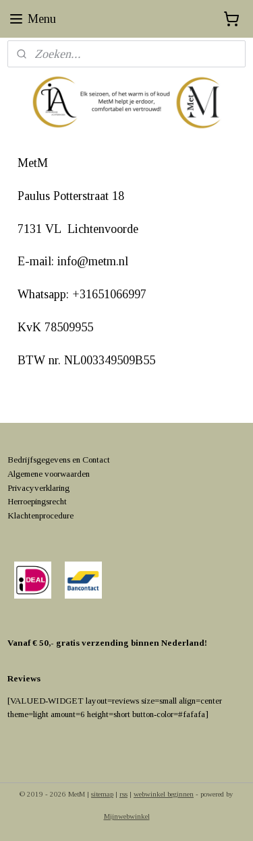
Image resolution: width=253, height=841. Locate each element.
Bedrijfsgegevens (38, 460)
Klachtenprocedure (40, 515)
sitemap (102, 794)
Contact (96, 460)
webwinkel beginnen (164, 794)
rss (123, 794)
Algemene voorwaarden (48, 474)
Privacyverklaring (38, 488)
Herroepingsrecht (37, 501)
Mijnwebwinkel (127, 816)
